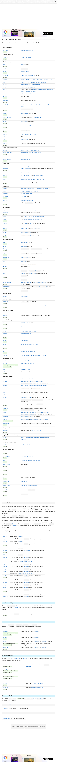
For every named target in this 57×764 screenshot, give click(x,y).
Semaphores (24, 481)
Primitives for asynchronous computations (30, 460)
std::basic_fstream (26, 381)
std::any (23, 64)
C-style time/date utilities (26, 93)
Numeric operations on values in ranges (30, 344)
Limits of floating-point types (27, 166)
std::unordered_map (26, 282)
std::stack (24, 280)
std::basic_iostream (37, 399)
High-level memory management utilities (30, 150)
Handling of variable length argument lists (30, 84)
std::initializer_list (27, 109)
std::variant (24, 139)
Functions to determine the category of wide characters (33, 225)
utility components (29, 136)
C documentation (6, 718)
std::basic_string (26, 232)
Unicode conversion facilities (27, 363)
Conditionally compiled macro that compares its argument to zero (35, 188)
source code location (37, 117)
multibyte (31, 223)
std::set (23, 273)
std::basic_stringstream (27, 412)
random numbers (25, 91)
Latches (22, 468)
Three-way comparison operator (28, 75)
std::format (37, 228)
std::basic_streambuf (26, 416)
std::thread (24, 494)
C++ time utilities (24, 71)
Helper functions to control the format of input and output (34, 385)
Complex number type (26, 333)
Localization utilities (25, 369)
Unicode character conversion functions (33, 219)
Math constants (24, 340)
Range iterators (24, 296)
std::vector (24, 291)
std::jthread (31, 490)
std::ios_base (24, 388)
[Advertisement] (28, 16)
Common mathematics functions (28, 331)
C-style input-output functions (27, 378)
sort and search (32, 91)
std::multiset (32, 273)
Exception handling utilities (27, 193)
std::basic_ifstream (37, 381)
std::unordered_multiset (40, 286)
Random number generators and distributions (31, 347)
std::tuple (24, 121)
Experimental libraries (8, 705)
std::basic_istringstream (41, 412)
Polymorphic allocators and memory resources (31, 152)
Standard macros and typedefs (28, 87)
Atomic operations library (26, 444)
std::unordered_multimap (40, 282)
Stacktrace (23, 196)
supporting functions (36, 430)
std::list (23, 261)
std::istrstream (34, 419)
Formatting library (25, 228)
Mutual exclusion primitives (27, 473)
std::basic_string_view (27, 235)
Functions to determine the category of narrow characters (34, 210)
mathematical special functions (26, 561)
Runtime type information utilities (28, 134)
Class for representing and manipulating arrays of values (33, 355)
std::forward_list (26, 257)
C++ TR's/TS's (5, 708)
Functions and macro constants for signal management (33, 82)
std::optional (24, 113)
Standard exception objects (27, 200)
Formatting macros (25, 168)
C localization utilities (26, 360)
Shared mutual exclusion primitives (29, 485)
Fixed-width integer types (26, 175)
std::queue (24, 270)
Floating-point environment (27, 326)
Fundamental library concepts (27, 50)
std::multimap (32, 264)
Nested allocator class (26, 159)
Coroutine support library (26, 57)
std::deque (24, 246)
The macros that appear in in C (41, 664)
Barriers (22, 451)
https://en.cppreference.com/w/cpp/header (28, 727)
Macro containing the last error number (30, 191)
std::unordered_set (26, 286)
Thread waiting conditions (27, 456)
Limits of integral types (26, 172)
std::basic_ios (36, 388)
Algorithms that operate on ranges (28, 313)
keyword (16, 607)
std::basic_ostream (26, 399)
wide (26, 223)
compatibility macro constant (37, 669)
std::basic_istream (26, 397)
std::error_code (29, 202)
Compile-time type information (28, 125)
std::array (24, 242)
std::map (23, 264)
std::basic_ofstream (26, 383)
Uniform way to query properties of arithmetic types (32, 179)
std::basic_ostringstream (27, 414)
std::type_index (25, 130)
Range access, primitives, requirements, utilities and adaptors (35, 306)
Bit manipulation (24, 322)
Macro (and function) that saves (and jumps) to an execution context (36, 79)
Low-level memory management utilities (30, 156)
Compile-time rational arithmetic (28, 351)
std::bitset (24, 68)
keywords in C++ (29, 666)
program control (36, 89)
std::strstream (25, 419)
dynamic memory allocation (46, 89)
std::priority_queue (35, 270)
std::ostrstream (44, 419)
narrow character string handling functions (34, 216)
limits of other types (38, 175)
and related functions (26, 573)
